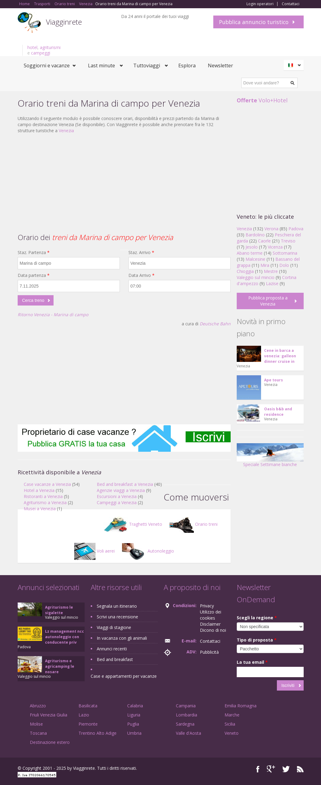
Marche (232, 715)
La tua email (252, 662)
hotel (32, 47)
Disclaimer (210, 624)
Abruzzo (38, 706)
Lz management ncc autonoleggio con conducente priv (64, 637)
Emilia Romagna (240, 706)
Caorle (264, 241)
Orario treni (193, 524)
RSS (300, 769)
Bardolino (255, 235)
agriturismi (50, 47)
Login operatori (260, 4)
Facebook (258, 769)
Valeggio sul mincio (255, 277)
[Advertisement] (124, 182)
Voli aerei (94, 551)
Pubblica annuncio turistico (253, 22)
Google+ (271, 769)
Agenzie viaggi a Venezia (121, 490)
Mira (264, 265)
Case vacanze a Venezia (47, 484)
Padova (295, 229)
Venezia (66, 130)
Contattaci (290, 4)
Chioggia (245, 271)
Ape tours (273, 380)
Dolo (284, 265)
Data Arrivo (141, 275)
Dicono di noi (213, 630)
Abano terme (250, 253)
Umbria (134, 733)
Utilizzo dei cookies (210, 615)
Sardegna (185, 724)
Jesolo (252, 247)
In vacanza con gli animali (122, 638)
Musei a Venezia (40, 508)
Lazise (272, 283)
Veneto (232, 733)
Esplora (187, 65)
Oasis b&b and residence (278, 411)
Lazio (84, 715)
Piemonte (88, 724)
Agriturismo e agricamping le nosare (59, 666)
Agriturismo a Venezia (45, 502)
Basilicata (88, 706)
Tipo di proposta (257, 640)
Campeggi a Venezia (117, 502)
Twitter (286, 769)
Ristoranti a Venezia (43, 496)
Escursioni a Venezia (117, 496)
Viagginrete (64, 22)
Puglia (133, 724)
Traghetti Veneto (132, 524)
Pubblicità (209, 652)
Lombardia (186, 715)
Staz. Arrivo (141, 252)
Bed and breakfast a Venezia (125, 484)
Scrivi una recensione (117, 617)
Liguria (133, 715)
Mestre (271, 271)
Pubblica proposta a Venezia (268, 301)
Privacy (207, 606)
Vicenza (275, 247)
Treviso (288, 241)
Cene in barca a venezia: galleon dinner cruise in (280, 356)
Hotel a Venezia (39, 490)
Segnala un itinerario (117, 606)
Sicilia (230, 724)
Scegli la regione (257, 618)
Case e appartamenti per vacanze (124, 676)
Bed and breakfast (115, 659)
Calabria (135, 706)
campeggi (40, 53)
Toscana (38, 733)
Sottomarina (285, 253)
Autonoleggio (148, 551)
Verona (271, 229)
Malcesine (255, 259)
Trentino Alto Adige (98, 733)
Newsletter (220, 65)
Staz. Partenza (34, 252)
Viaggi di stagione (114, 627)
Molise (36, 724)
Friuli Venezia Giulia (48, 715)
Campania (186, 706)
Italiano (294, 65)
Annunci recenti (112, 649)
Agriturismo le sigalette (59, 610)
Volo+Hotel (262, 100)
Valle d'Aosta (188, 733)
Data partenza (34, 275)
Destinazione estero (50, 742)
